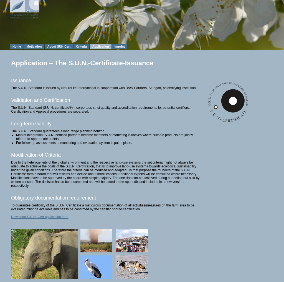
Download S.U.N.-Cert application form (40, 217)
